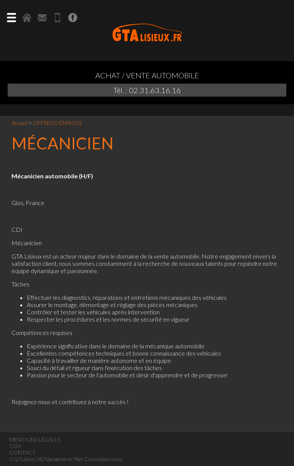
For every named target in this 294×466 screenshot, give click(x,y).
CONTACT (23, 452)
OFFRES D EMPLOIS (57, 123)
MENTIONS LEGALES (35, 439)
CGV (15, 446)
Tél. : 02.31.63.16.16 (147, 90)
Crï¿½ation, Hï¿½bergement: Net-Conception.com (66, 459)
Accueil (19, 123)
